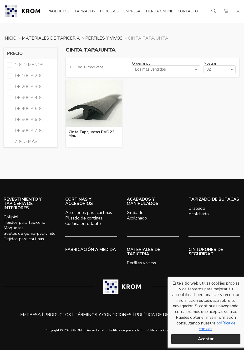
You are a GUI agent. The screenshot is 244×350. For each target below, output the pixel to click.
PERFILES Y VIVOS (103, 38)
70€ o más (22, 141)
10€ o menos (25, 65)
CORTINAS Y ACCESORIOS (79, 201)
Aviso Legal (95, 330)
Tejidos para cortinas (24, 239)
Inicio (10, 38)
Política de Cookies (161, 330)
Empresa (131, 11)
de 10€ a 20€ (24, 75)
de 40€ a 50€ (24, 108)
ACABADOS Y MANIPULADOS (142, 201)
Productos (58, 11)
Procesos (109, 11)
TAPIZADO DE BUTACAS (213, 199)
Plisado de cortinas (83, 218)
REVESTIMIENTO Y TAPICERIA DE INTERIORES (23, 203)
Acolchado (137, 218)
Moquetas (13, 228)
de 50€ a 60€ (24, 119)
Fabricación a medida (90, 249)
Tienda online (159, 11)
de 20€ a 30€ (24, 86)
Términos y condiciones (103, 315)
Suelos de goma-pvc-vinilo (30, 233)
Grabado (135, 212)
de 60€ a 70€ (24, 130)
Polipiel (11, 217)
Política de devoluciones (165, 315)
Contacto (188, 11)
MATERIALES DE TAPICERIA (51, 38)
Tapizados (84, 11)
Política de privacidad (125, 330)
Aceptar (206, 339)
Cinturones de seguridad (205, 252)
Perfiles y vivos (141, 263)
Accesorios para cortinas (88, 212)
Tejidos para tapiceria (24, 222)
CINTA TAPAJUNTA (148, 38)
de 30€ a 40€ (24, 97)
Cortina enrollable (83, 223)
